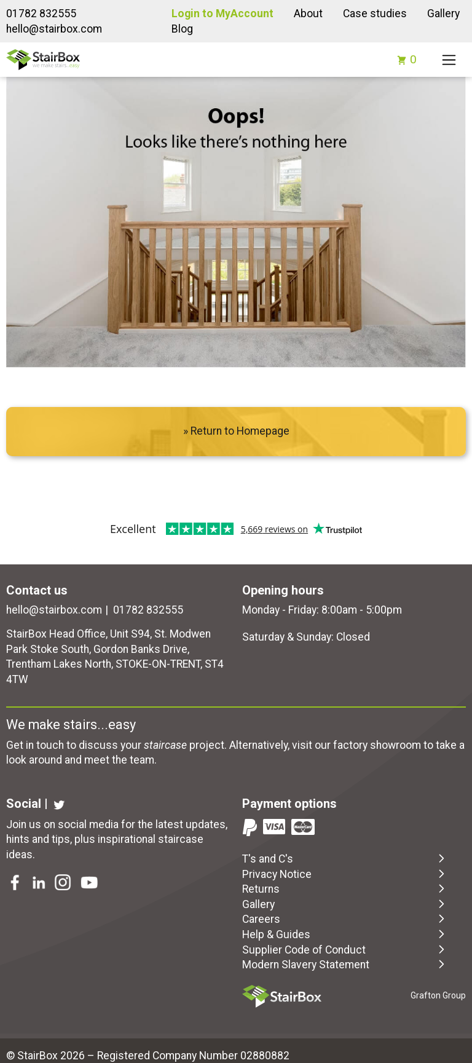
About (308, 13)
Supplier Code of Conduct (344, 949)
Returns (344, 888)
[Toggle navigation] (448, 59)
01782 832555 (41, 13)
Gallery (443, 13)
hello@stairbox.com (54, 29)
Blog (182, 29)
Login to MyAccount (222, 13)
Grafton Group (438, 995)
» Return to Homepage (236, 431)
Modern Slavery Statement (344, 964)
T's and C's (344, 858)
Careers (344, 918)
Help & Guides (344, 934)
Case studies (375, 13)
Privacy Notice (344, 873)
